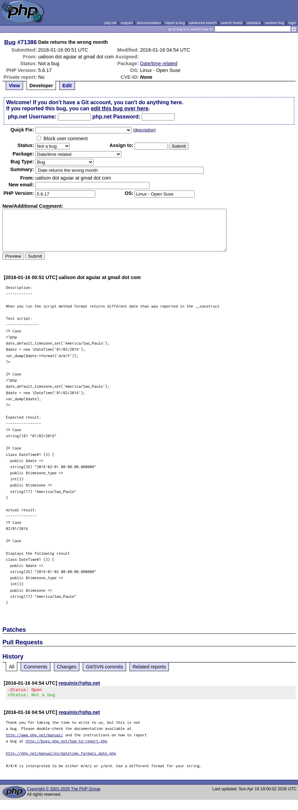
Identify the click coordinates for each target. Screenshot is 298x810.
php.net (110, 23)
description (144, 130)
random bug (274, 23)
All (11, 666)
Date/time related (158, 63)
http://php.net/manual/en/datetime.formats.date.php (61, 755)
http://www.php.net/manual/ (34, 737)
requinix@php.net (79, 683)
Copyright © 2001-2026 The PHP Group (63, 791)
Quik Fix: (22, 129)
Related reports (149, 666)
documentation (149, 23)
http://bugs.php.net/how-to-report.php (66, 743)
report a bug (175, 23)
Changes (67, 666)
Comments (35, 666)
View (14, 85)
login (292, 23)
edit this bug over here (119, 108)
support (127, 23)
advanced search (203, 23)
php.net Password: (116, 116)
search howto (231, 23)
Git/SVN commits (104, 666)
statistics (254, 23)
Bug (10, 42)
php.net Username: (32, 116)
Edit (67, 85)
